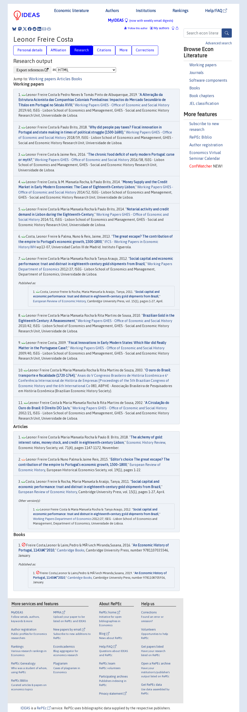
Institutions (146, 10)
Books (194, 88)
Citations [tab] (104, 50)
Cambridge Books (70, 550)
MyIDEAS (140, 20)
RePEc (44, 708)
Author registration (206, 145)
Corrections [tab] (145, 50)
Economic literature (71, 10)
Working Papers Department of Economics (62, 519)
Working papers (203, 65)
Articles (63, 79)
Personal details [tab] (29, 50)
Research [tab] (81, 50)
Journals (196, 72)
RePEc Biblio (200, 137)
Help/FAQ (216, 10)
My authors (159, 28)
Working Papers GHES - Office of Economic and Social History (122, 105)
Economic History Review (145, 442)
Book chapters (201, 96)
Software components (208, 80)
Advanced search (219, 43)
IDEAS (25, 708)
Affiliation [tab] (58, 50)
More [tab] (123, 50)
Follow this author (137, 28)
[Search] (227, 33)
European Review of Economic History (59, 301)
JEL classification (204, 103)
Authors (112, 10)
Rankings (180, 10)
